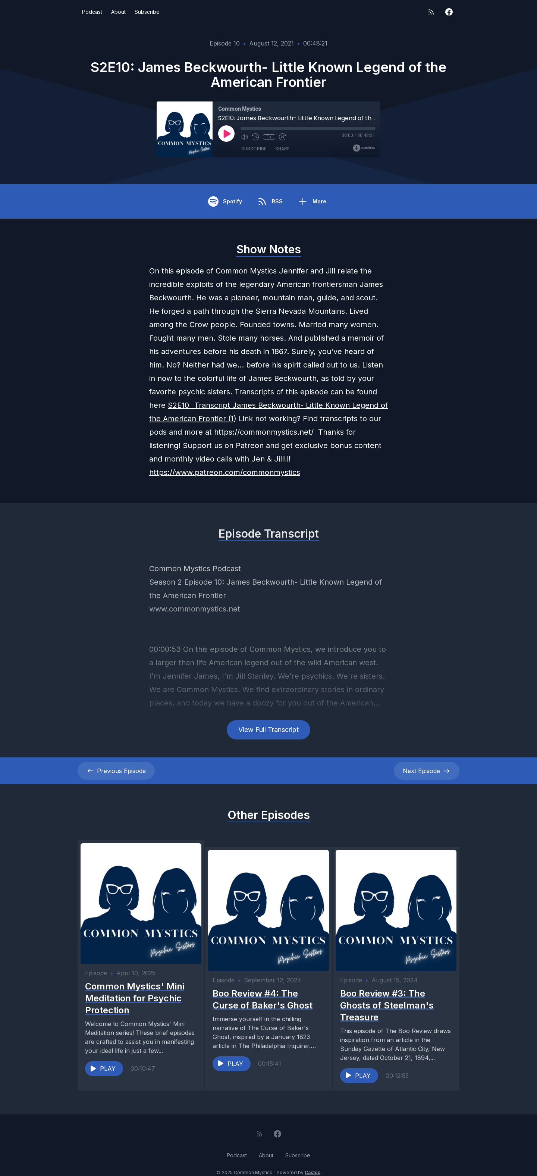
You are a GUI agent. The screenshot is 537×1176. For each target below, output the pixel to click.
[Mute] (244, 137)
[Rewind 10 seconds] (255, 137)
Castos (312, 1161)
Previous (116, 770)
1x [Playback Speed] (269, 137)
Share (282, 149)
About (118, 12)
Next (426, 770)
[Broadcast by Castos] (364, 148)
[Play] (226, 133)
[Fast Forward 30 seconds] (282, 137)
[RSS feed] (431, 11)
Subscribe (147, 12)
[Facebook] (449, 11)
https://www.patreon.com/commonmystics (224, 472)
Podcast (92, 12)
